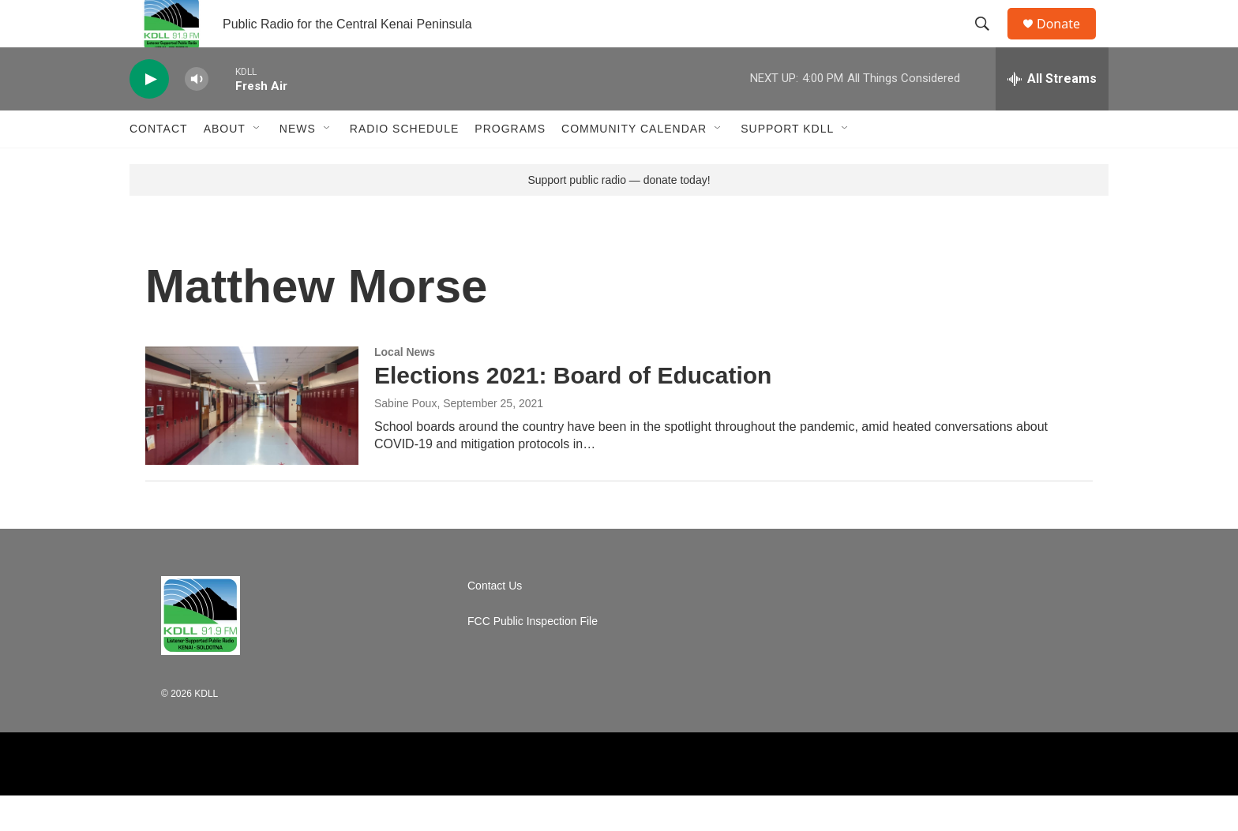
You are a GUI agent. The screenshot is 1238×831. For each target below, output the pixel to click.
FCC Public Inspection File (532, 657)
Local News (404, 387)
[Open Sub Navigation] (257, 164)
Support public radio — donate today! (618, 215)
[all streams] (1052, 114)
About (225, 164)
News (297, 164)
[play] (149, 115)
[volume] (196, 115)
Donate (1068, 41)
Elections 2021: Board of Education (572, 411)
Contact (158, 164)
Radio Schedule (404, 164)
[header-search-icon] (989, 42)
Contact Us (494, 621)
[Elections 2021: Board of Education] (251, 441)
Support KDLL (787, 164)
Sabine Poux (405, 438)
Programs (510, 164)
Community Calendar (634, 164)
